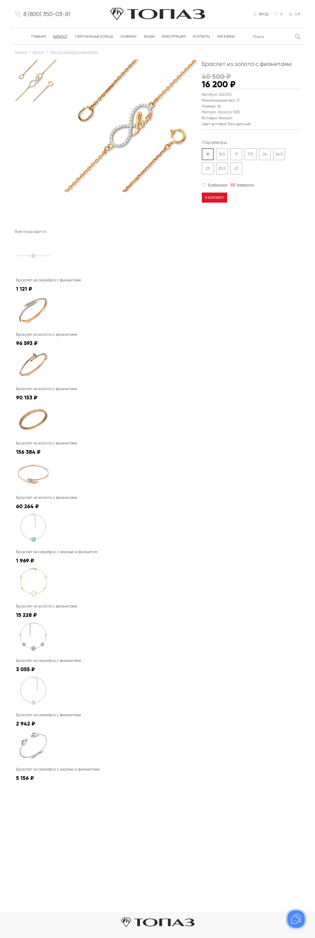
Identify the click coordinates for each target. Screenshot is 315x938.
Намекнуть (245, 185)
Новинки (128, 36)
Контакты (201, 36)
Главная (38, 36)
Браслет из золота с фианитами (74, 52)
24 (265, 154)
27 (236, 168)
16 (207, 154)
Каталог (60, 36)
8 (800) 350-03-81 (46, 14)
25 (207, 168)
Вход (263, 14)
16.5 (222, 154)
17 (236, 154)
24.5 (279, 154)
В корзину (214, 197)
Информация (174, 36)
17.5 (250, 154)
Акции (149, 36)
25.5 (222, 168)
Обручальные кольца (94, 36)
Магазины (226, 36)
